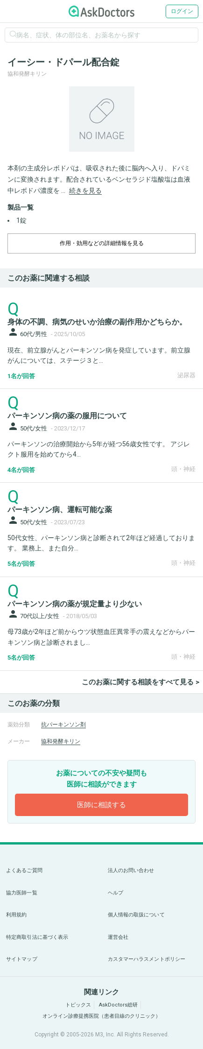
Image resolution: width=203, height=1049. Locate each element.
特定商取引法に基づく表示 (37, 937)
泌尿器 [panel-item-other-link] (186, 375)
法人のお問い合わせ (131, 870)
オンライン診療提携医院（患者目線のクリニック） (101, 1016)
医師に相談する (101, 805)
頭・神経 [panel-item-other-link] (183, 468)
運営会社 (118, 937)
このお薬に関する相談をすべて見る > (140, 682)
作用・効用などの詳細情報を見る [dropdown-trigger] (102, 243)
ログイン (182, 11)
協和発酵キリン (60, 741)
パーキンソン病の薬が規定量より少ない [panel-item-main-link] (74, 603)
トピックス (78, 1005)
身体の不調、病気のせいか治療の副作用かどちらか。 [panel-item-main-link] (97, 321)
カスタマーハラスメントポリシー (147, 959)
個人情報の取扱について (136, 915)
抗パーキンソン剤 (63, 724)
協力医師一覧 (21, 893)
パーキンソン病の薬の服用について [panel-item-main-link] (67, 415)
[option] (101, 119)
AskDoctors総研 (118, 1005)
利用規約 (16, 915)
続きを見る (85, 190)
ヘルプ (115, 893)
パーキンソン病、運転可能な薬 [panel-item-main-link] (59, 509)
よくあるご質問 (24, 870)
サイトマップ (21, 959)
